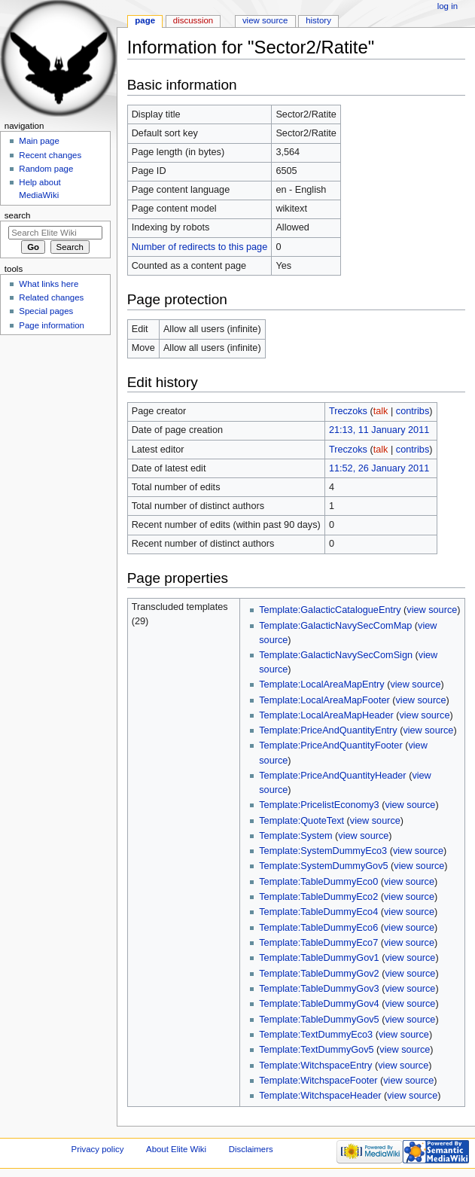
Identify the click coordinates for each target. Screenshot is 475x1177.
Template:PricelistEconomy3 (319, 805)
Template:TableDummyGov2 (319, 973)
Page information (51, 325)
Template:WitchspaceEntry (315, 1065)
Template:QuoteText (301, 821)
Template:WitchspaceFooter (318, 1080)
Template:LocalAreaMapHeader (326, 715)
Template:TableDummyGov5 (319, 1019)
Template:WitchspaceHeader (320, 1095)
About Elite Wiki (176, 1149)
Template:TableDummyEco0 (318, 882)
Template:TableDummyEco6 (318, 927)
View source (265, 20)
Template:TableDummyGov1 (319, 958)
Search (18, 215)
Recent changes (50, 155)
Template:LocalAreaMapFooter (324, 700)
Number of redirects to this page (200, 247)
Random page (46, 168)
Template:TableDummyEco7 (318, 943)
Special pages (46, 311)
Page (145, 20)
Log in (447, 6)
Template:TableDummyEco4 (318, 912)
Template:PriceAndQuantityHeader (332, 775)
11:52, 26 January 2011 (379, 468)
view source (431, 610)
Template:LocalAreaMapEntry (321, 684)
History (318, 20)
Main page (39, 140)
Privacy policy (98, 1149)
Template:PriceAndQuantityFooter (330, 745)
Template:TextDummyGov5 (316, 1049)
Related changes (51, 297)
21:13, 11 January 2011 (379, 430)
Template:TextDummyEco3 (316, 1034)
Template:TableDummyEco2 (318, 897)
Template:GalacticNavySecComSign (336, 655)
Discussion (193, 20)
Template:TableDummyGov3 (319, 988)
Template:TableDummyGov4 (319, 1004)
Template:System (295, 836)
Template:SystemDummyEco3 (323, 851)
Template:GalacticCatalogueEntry (329, 610)
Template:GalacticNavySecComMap (335, 626)
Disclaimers (251, 1149)
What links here (48, 283)
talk (380, 411)
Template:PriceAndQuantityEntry (328, 730)
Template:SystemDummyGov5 (323, 866)
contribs (412, 411)
